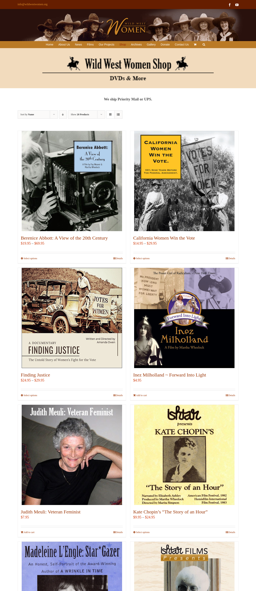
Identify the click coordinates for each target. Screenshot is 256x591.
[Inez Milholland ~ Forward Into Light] (184, 318)
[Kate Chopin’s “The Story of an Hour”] (184, 455)
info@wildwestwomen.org (33, 4)
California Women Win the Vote (164, 238)
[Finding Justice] (72, 318)
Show (80, 114)
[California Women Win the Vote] (184, 181)
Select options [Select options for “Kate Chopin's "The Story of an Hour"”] (143, 532)
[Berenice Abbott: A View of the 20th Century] (72, 181)
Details (119, 258)
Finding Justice (35, 374)
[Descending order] (63, 114)
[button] (204, 44)
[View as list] (118, 114)
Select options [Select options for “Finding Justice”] (30, 395)
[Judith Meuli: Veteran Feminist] (72, 455)
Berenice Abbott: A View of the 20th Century (64, 238)
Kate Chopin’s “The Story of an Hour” (170, 511)
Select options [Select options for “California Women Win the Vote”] (143, 258)
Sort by (27, 114)
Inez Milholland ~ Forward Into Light (169, 374)
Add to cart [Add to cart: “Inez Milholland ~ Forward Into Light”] (141, 395)
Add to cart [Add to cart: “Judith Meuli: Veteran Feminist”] (29, 532)
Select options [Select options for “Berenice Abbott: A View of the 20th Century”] (30, 258)
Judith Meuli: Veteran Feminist (51, 511)
